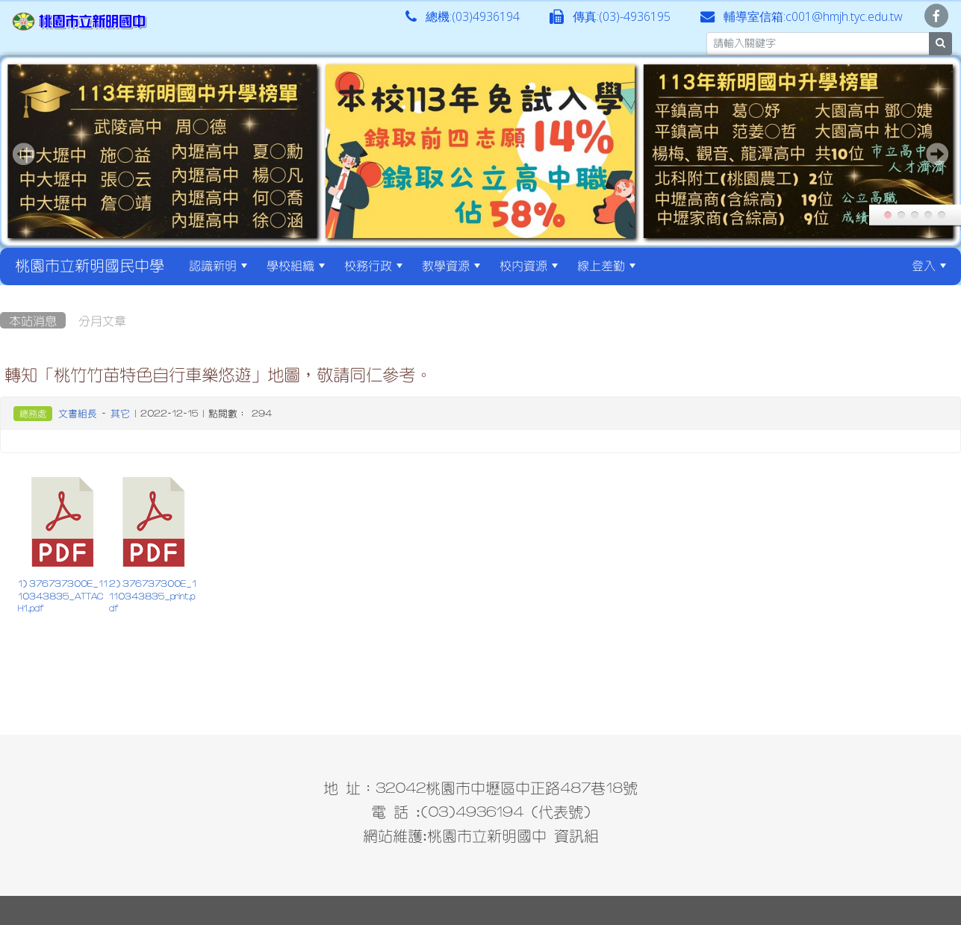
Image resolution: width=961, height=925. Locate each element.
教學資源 (451, 265)
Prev (24, 154)
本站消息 (33, 320)
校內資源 (529, 265)
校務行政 (373, 265)
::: (658, 265)
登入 (929, 265)
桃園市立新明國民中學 (89, 265)
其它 (120, 413)
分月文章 (102, 320)
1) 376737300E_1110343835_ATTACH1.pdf (63, 596)
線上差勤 (606, 265)
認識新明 (218, 265)
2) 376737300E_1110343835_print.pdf (152, 596)
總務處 (32, 413)
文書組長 (77, 413)
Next (937, 154)
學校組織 (296, 265)
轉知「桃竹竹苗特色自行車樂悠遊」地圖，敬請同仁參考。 (218, 374)
